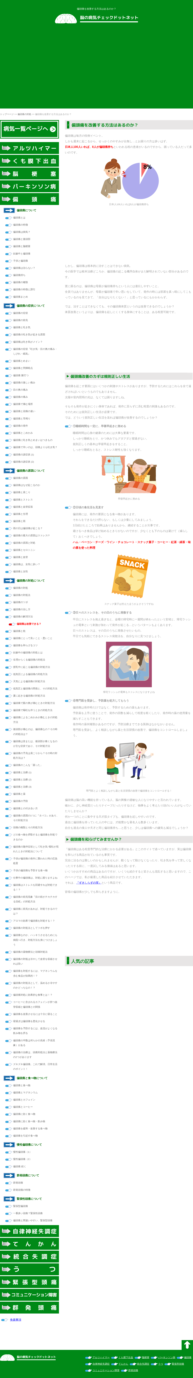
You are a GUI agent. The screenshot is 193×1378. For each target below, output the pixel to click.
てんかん (123, 1364)
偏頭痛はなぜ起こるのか (26, 485)
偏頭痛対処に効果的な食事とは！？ (32, 995)
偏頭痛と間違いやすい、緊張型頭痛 (32, 1220)
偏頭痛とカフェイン (24, 1099)
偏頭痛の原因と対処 (24, 543)
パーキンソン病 (166, 1357)
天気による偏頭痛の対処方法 (29, 681)
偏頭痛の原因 (20, 478)
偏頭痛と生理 (20, 514)
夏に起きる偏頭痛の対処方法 (29, 695)
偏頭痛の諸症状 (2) (23, 461)
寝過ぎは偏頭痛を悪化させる (29, 1021)
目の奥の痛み (20, 389)
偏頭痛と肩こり (21, 492)
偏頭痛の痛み (20, 397)
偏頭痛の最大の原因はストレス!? (31, 535)
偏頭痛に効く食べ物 (24, 1114)
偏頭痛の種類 (20, 282)
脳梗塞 (145, 1357)
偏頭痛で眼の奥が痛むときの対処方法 (34, 703)
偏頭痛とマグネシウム (25, 1092)
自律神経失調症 (101, 1364)
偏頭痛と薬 (19, 794)
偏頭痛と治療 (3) (22, 786)
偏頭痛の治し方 (21, 609)
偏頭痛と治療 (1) (22, 772)
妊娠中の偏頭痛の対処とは (28, 652)
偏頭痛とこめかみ (23, 433)
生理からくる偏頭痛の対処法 (29, 659)
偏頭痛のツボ (20, 602)
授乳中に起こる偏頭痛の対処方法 (31, 667)
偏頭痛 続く (19, 1166)
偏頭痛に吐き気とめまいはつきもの (32, 440)
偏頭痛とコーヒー (23, 1107)
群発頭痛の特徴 (21, 1190)
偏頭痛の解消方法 (23, 616)
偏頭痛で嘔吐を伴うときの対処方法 (32, 710)
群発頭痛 (18, 1182)
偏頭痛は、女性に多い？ (26, 564)
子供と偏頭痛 (20, 260)
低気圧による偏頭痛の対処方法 (30, 674)
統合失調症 (143, 1364)
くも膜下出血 (125, 1357)
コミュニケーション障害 (105, 1370)
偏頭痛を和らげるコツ (25, 645)
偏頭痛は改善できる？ (29, 624)
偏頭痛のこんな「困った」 (28, 765)
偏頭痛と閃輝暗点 (23, 368)
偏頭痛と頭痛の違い (24, 411)
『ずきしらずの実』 (88, 882)
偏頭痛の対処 (24, 114)
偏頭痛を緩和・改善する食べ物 (30, 1128)
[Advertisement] (34, 68)
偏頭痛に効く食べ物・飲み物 (29, 1121)
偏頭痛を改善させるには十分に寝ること (35, 1014)
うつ (160, 1364)
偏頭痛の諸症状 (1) (23, 454)
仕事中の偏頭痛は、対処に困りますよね (35, 877)
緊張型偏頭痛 (20, 1206)
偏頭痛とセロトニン (24, 550)
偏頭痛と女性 (20, 571)
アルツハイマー (101, 1357)
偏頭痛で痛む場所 (23, 404)
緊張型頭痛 (178, 1364)
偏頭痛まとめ (20, 296)
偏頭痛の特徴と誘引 (24, 289)
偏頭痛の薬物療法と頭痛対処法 (30, 952)
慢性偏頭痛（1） (22, 1152)
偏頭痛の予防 (20, 801)
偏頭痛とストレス (23, 499)
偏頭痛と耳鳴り (21, 418)
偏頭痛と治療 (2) (22, 779)
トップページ (7, 114)
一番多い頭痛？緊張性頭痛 (28, 1213)
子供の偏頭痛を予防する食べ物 (30, 870)
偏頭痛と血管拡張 (23, 507)
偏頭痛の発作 (20, 425)
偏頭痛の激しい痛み (24, 382)
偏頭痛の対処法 (21, 595)
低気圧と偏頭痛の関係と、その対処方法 (35, 688)
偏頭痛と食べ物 (21, 1085)
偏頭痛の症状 (20, 313)
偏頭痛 (187, 1357)
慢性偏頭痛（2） (22, 1159)
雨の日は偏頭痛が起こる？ (28, 528)
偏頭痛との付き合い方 (25, 808)
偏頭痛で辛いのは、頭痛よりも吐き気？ (35, 447)
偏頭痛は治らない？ (24, 268)
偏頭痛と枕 (19, 631)
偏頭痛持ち (19, 275)
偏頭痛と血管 (20, 557)
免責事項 (15, 1319)
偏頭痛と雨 (19, 521)
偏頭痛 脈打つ (21, 375)
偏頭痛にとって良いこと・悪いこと (32, 638)
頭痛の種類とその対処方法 (28, 827)
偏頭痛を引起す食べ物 (25, 1135)
